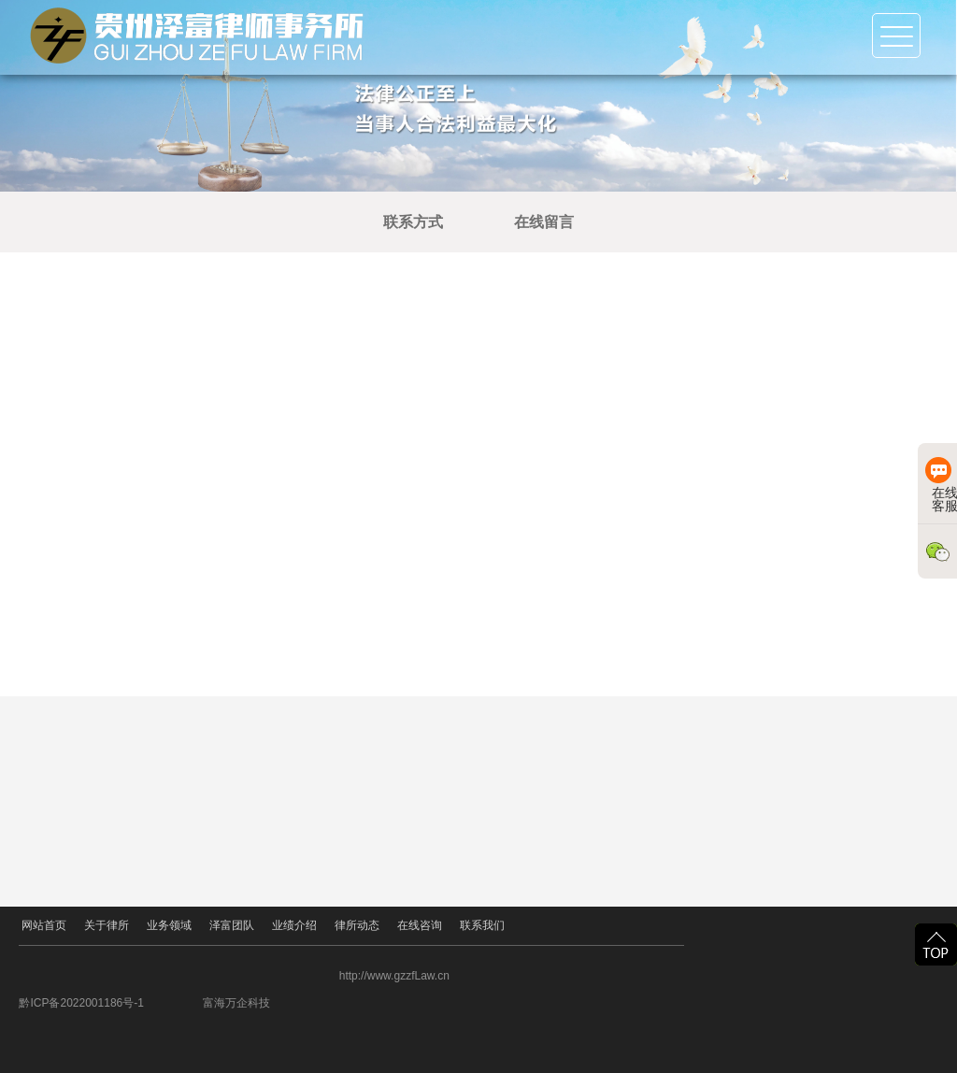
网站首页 (41, 926)
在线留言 (569, 222)
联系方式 (438, 222)
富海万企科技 (302, 1002)
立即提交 (770, 682)
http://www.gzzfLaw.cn (460, 975)
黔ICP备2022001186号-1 (146, 1002)
